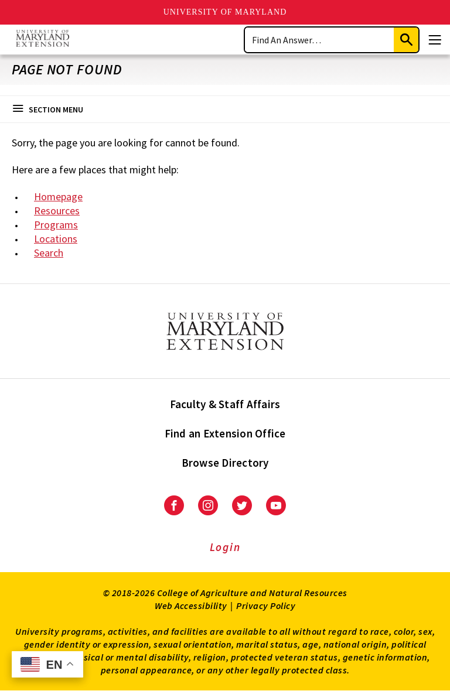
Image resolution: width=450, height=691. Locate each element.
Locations (55, 238)
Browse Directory (225, 463)
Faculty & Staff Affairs (225, 404)
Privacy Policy (265, 605)
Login (225, 547)
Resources (57, 210)
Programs (56, 224)
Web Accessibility (191, 605)
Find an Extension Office (225, 433)
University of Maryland (225, 12)
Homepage (58, 196)
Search (48, 252)
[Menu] (435, 40)
